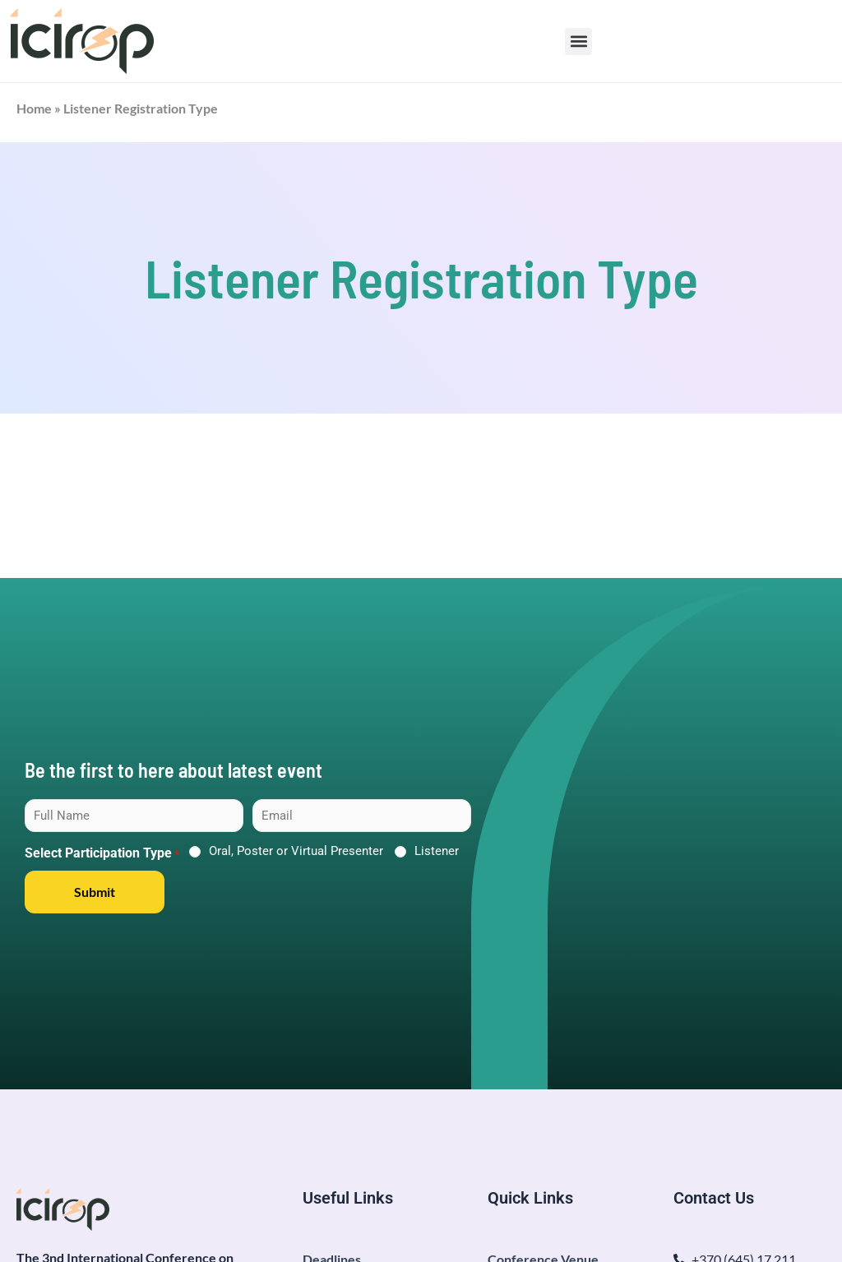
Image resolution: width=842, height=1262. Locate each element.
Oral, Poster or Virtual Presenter (296, 851)
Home (34, 108)
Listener (436, 851)
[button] (578, 41)
